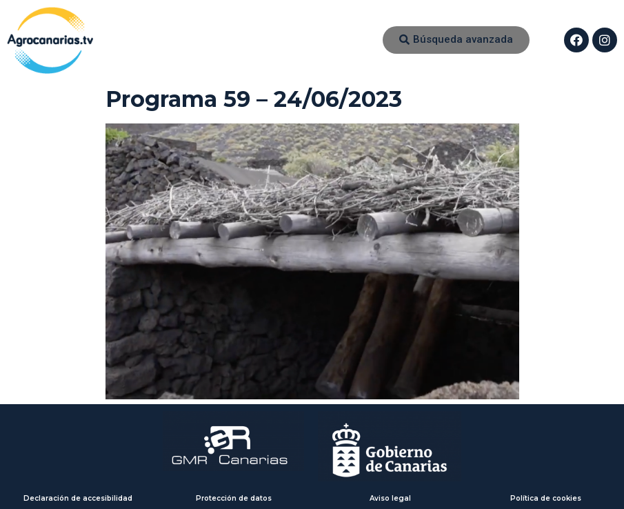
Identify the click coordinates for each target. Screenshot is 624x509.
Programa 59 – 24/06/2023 (253, 99)
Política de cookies (545, 498)
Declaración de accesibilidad (77, 498)
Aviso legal (390, 498)
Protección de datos (234, 498)
